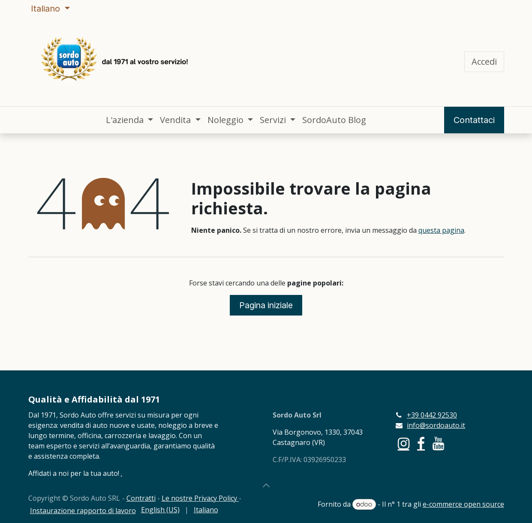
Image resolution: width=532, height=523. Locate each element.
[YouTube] (438, 443)
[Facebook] (421, 443)
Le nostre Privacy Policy (200, 498)
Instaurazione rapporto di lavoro (83, 510)
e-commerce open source (463, 504)
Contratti (141, 498)
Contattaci (474, 120)
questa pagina (441, 230)
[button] (266, 485)
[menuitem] (129, 120)
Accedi (484, 61)
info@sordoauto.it (436, 425)
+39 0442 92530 (432, 415)
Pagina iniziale (266, 305)
